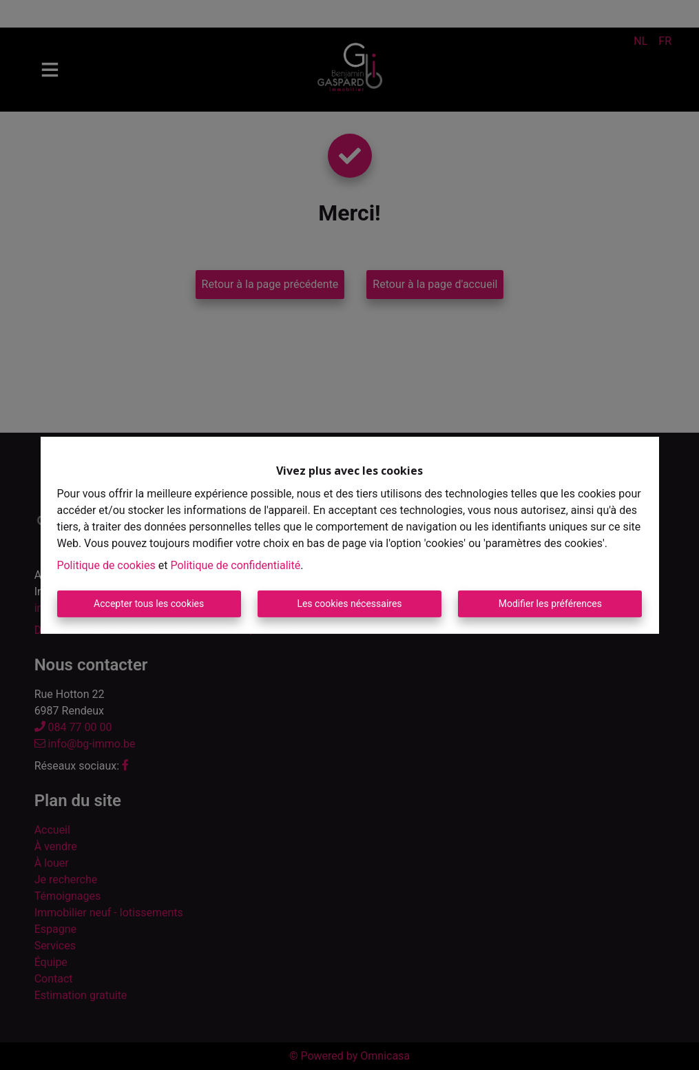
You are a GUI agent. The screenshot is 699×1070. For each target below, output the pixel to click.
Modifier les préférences (550, 603)
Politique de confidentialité (235, 565)
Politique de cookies (106, 565)
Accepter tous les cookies (149, 603)
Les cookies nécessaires (349, 603)
